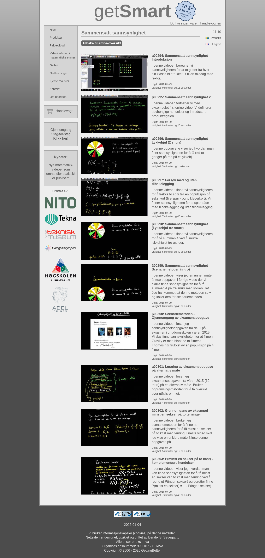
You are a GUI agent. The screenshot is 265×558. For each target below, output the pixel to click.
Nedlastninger (58, 73)
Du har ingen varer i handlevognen (195, 23)
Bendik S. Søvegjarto (163, 537)
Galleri (54, 65)
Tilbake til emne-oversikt (101, 43)
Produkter (56, 37)
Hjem (53, 29)
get (132, 11)
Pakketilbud (57, 45)
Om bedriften (58, 97)
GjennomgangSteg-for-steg (61, 134)
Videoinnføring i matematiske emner (62, 55)
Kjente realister (59, 81)
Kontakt (54, 89)
